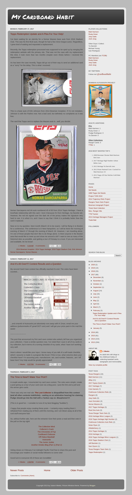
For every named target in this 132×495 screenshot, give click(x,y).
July (95, 294)
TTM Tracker (93, 214)
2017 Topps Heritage (96, 407)
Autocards (46, 440)
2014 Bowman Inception (25, 249)
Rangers (92, 395)
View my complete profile (98, 365)
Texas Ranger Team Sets (98, 413)
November (97, 281)
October (96, 284)
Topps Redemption (96, 452)
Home (47, 470)
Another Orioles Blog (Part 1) (43, 445)
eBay (90, 380)
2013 (93, 342)
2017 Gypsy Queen (96, 383)
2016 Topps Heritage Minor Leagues (102, 437)
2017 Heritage (94, 386)
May (95, 300)
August (96, 291)
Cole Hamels (93, 389)
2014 (93, 339)
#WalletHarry (93, 428)
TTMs (91, 145)
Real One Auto (94, 410)
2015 (93, 336)
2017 (93, 275)
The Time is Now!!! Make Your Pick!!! (28, 377)
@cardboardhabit (104, 74)
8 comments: (41, 364)
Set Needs (92, 190)
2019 (93, 268)
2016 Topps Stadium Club (61, 249)
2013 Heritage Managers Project (101, 217)
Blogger (92, 485)
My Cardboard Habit (42, 16)
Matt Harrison (94, 32)
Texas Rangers (94, 374)
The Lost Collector (43, 393)
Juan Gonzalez (94, 401)
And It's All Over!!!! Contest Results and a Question (35, 264)
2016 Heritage (94, 434)
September (97, 287)
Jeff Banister (93, 443)
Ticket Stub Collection (97, 208)
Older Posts (77, 470)
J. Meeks (105, 351)
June (95, 297)
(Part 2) (59, 445)
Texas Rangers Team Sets (98, 449)
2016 (93, 332)
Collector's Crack (47, 429)
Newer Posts (17, 470)
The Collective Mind (46, 427)
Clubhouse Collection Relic (99, 392)
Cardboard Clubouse (46, 434)
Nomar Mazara (31, 252)
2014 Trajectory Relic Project (99, 199)
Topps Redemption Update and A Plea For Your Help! (36, 34)
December (97, 277)
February (96, 310)
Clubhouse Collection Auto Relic (101, 422)
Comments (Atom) (27, 476)
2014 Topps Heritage (43, 249)
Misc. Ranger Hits (95, 211)
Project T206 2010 (95, 196)
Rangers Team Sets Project (99, 202)
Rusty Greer (93, 34)
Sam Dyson (93, 446)
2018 (93, 271)
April (95, 304)
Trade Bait (92, 220)
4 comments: (41, 246)
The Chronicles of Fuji (47, 432)
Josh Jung (92, 39)
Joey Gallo (93, 37)
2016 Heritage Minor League (99, 416)
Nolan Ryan (93, 425)
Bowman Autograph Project (99, 205)
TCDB (104, 56)
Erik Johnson (77, 249)
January (96, 328)
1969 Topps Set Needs (97, 193)
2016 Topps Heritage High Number (102, 419)
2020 (93, 265)
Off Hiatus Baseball (47, 437)
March (95, 307)
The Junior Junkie (46, 442)
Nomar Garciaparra (17, 252)
